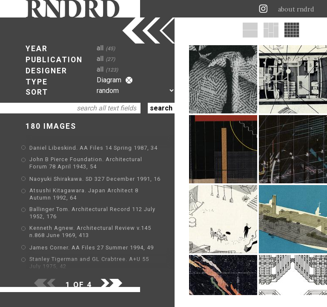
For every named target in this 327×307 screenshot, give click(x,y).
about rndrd (296, 9)
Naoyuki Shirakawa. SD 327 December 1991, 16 (95, 179)
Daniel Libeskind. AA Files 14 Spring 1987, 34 (93, 148)
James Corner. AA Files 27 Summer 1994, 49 (91, 247)
